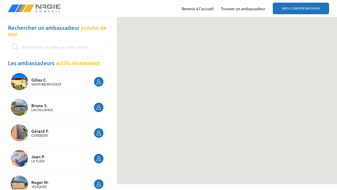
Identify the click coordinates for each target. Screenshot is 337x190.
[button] (225, 79)
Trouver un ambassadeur (243, 8)
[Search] (58, 46)
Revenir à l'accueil (198, 8)
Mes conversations (301, 8)
